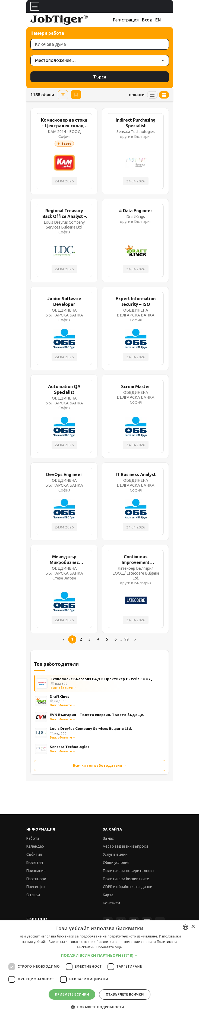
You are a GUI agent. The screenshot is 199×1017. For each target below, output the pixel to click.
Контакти (111, 903)
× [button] (193, 927)
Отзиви (33, 895)
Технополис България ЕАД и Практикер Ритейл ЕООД (101, 679)
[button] (99, 955)
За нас (108, 838)
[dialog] (99, 968)
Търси (99, 76)
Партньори (36, 879)
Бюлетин (34, 862)
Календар (35, 846)
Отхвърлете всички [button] (125, 994)
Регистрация (126, 19)
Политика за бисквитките (126, 879)
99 (126, 639)
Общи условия (116, 862)
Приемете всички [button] (72, 994)
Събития (34, 854)
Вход (147, 19)
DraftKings (59, 696)
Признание (36, 871)
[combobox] (185, 927)
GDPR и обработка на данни (127, 887)
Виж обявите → (63, 687)
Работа (32, 838)
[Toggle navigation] (34, 6)
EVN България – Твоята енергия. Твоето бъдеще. (97, 714)
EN (158, 19)
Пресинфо (35, 887)
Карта (108, 895)
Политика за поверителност (129, 871)
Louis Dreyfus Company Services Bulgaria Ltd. (91, 728)
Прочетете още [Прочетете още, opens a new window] (109, 947)
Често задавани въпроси (125, 846)
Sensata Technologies (69, 746)
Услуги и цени (115, 854)
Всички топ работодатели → (99, 765)
